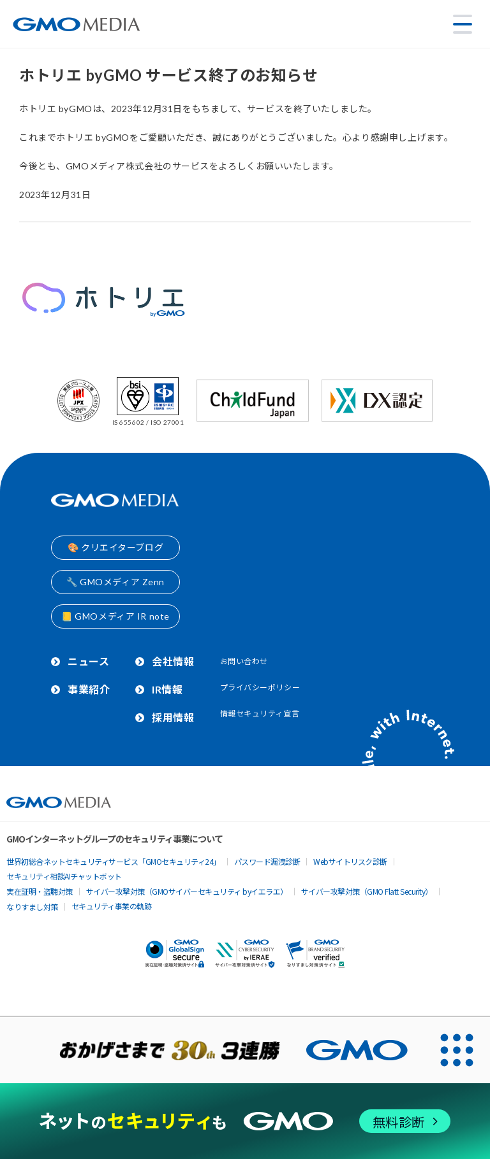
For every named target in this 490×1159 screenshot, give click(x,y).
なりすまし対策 (32, 906)
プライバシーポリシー (260, 687)
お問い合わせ (244, 661)
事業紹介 (89, 689)
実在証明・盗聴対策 (39, 891)
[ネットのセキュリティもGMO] (245, 1121)
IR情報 (167, 689)
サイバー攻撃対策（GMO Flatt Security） (367, 891)
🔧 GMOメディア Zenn (115, 581)
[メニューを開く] (462, 24)
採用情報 (173, 717)
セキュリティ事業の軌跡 (111, 905)
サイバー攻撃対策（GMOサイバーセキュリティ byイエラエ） (187, 891)
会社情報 (173, 661)
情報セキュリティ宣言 (260, 713)
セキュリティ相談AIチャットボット (64, 876)
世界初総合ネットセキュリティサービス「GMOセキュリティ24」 (113, 861)
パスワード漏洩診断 (267, 861)
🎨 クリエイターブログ (115, 547)
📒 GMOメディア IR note (115, 616)
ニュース (88, 661)
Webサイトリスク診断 (350, 861)
